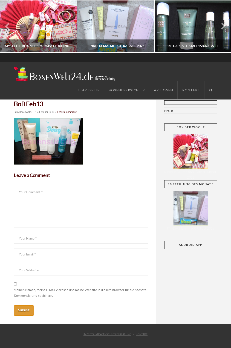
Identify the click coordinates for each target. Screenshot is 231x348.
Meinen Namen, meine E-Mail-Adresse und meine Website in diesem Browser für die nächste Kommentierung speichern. (80, 292)
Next (221, 26)
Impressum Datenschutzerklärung (107, 334)
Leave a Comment (67, 112)
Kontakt (141, 334)
